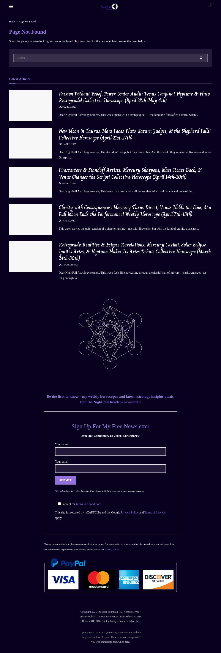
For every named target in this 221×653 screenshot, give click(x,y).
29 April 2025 (67, 106)
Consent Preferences (107, 616)
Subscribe (134, 621)
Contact (122, 621)
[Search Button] (202, 58)
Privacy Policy (130, 512)
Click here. (124, 641)
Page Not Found (27, 21)
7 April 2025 (67, 220)
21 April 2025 (67, 144)
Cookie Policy (109, 621)
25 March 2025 (68, 264)
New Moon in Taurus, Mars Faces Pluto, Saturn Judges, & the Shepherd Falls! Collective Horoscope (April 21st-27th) (134, 134)
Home (12, 21)
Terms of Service (154, 512)
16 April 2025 (67, 183)
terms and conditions (88, 504)
